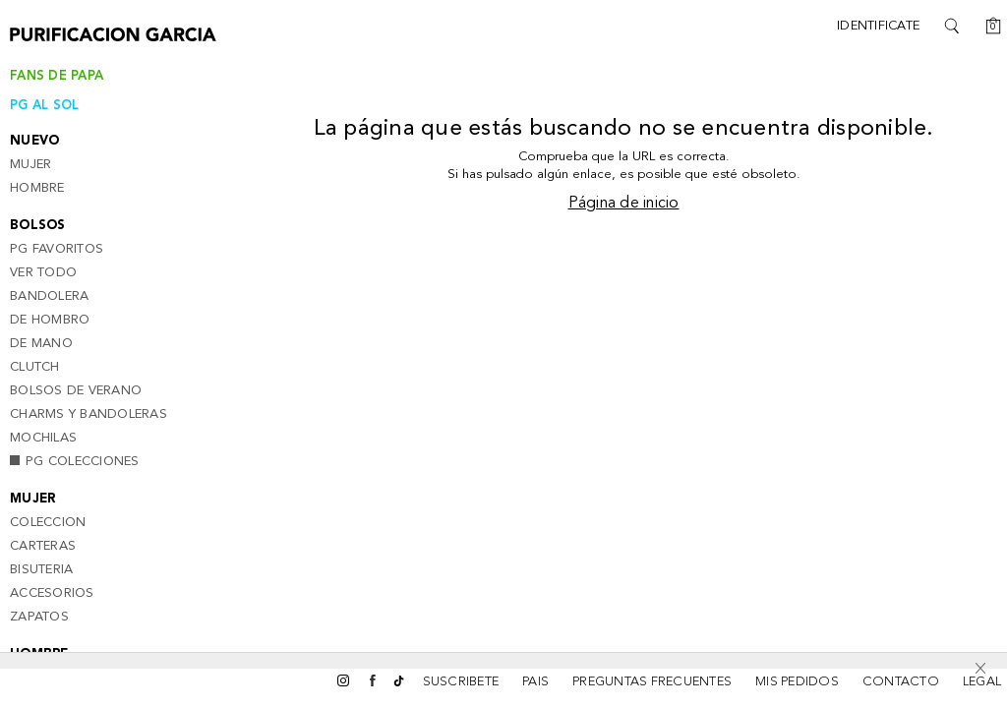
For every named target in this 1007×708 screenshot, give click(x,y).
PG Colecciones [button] (75, 461)
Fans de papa (56, 76)
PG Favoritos (56, 249)
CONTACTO (900, 681)
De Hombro (49, 320)
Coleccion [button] (48, 522)
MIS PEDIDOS (797, 681)
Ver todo (43, 272)
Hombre (37, 188)
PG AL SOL (44, 105)
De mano (41, 343)
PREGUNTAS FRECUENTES (652, 681)
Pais (535, 681)
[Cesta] (987, 25)
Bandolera (49, 296)
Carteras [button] (43, 546)
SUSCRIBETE (461, 681)
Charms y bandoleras (88, 414)
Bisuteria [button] (41, 569)
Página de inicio (624, 203)
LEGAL (982, 681)
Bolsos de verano (76, 390)
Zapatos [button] (39, 617)
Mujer (30, 164)
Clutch (35, 367)
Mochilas (43, 438)
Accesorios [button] (52, 593)
